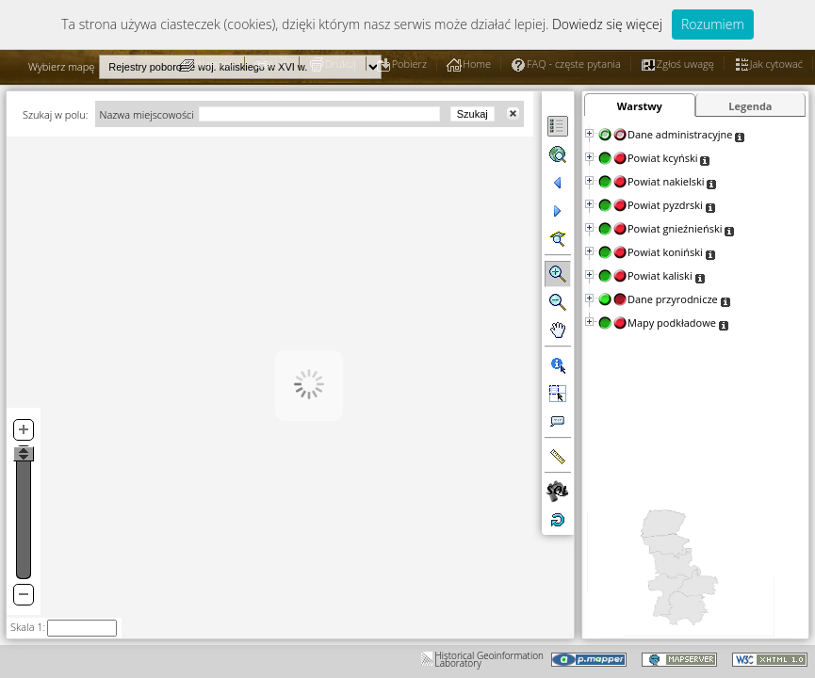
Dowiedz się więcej (607, 24)
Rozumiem (712, 24)
